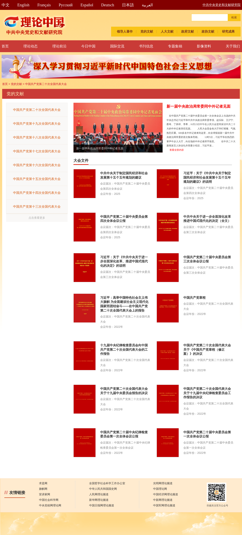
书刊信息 (146, 46)
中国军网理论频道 (164, 505)
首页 (5, 46)
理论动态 (30, 46)
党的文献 (146, 31)
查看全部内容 (177, 150)
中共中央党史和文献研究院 (222, 5)
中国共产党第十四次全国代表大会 (37, 192)
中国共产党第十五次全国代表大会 (37, 179)
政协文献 (208, 31)
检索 (234, 17)
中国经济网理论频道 (165, 494)
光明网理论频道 (162, 483)
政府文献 (187, 31)
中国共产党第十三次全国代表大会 (37, 206)
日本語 (128, 5)
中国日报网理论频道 (101, 505)
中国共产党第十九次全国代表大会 (37, 123)
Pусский (65, 5)
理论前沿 (59, 46)
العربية (147, 5)
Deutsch (107, 5)
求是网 (43, 483)
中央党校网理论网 (50, 505)
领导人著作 (125, 31)
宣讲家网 (44, 494)
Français (44, 5)
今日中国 (88, 46)
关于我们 (233, 46)
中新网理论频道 (162, 499)
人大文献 (167, 31)
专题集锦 (175, 46)
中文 (6, 5)
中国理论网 (160, 488)
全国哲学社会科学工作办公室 (107, 483)
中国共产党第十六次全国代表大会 (37, 165)
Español (86, 5)
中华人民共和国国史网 (103, 488)
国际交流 (117, 46)
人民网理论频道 (99, 494)
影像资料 (204, 46)
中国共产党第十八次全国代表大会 (37, 137)
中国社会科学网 (48, 499)
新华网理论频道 (99, 499)
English (23, 5)
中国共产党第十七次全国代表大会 (37, 151)
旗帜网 (43, 488)
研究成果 (228, 31)
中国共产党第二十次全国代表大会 (46, 84)
